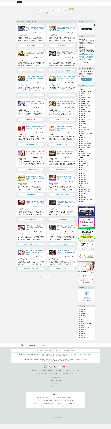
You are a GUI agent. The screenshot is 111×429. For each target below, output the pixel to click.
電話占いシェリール (62, 403)
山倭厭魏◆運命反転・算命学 (62, 119)
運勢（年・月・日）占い (66, 361)
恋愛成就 (83, 113)
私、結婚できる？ (85, 153)
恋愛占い (83, 99)
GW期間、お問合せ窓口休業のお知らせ (86, 44)
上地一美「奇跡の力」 (62, 45)
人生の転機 (84, 175)
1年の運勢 (83, 163)
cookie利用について (68, 373)
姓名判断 (83, 315)
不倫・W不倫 (84, 107)
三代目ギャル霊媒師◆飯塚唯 (62, 194)
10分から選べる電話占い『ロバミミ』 (64, 397)
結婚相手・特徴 (85, 155)
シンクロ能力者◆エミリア (31, 144)
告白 (82, 125)
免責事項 (65, 370)
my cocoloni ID (55, 383)
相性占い (83, 115)
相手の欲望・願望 (85, 105)
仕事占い (46, 361)
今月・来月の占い (85, 165)
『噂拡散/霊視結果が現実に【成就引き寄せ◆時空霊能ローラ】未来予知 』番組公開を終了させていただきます (86, 57)
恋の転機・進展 (85, 101)
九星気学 (83, 325)
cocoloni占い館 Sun (56, 377)
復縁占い (65, 359)
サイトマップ (57, 373)
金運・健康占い (54, 361)
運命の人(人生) (84, 183)
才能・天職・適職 (85, 189)
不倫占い (71, 359)
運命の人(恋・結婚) (86, 143)
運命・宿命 (84, 179)
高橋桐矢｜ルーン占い (31, 119)
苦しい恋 (83, 117)
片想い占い (84, 95)
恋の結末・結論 (85, 93)
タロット (83, 317)
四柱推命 (83, 313)
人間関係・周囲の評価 (86, 199)
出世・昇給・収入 (85, 191)
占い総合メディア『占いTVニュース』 (45, 397)
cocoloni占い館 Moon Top (28, 345)
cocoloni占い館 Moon (55, 380)
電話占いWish (72, 403)
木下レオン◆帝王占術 (62, 219)
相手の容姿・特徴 (85, 145)
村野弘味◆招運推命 (62, 144)
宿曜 (82, 331)
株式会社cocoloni (55, 386)
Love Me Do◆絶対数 (62, 244)
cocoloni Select (64, 406)
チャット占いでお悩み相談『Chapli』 (44, 400)
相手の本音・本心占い (86, 91)
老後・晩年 (84, 181)
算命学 (82, 329)
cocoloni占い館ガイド (33, 370)
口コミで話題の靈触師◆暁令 (31, 169)
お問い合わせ (48, 373)
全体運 (82, 159)
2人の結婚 (83, 127)
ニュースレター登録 (87, 79)
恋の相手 (83, 109)
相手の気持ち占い (50, 359)
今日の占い (84, 169)
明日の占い (84, 167)
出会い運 (83, 137)
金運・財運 (84, 197)
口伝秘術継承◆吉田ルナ (62, 269)
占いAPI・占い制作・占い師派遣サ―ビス (64, 400)
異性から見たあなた (86, 147)
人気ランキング (39, 351)
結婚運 (82, 151)
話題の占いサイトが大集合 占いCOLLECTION (44, 403)
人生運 (82, 173)
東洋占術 (83, 311)
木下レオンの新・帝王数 (31, 70)
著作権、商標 (39, 373)
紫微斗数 (83, 333)
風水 (82, 319)
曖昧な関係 (84, 123)
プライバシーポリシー (75, 370)
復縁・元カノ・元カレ (86, 119)
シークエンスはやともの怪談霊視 (62, 70)
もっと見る (86, 62)
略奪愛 (82, 131)
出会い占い (84, 359)
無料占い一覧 (59, 351)
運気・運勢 (84, 161)
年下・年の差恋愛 (85, 129)
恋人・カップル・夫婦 (86, 133)
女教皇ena (62, 95)
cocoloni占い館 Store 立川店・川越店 (50, 406)
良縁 (82, 139)
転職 (82, 195)
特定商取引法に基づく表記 (54, 370)
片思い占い (59, 359)
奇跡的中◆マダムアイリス (62, 169)
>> (53, 277)
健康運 (82, 201)
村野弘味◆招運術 (31, 194)
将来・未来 (84, 177)
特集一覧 (73, 351)
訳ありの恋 (84, 121)
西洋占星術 (84, 309)
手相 (82, 321)
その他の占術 (84, 337)
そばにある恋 (84, 141)
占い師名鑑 (66, 351)
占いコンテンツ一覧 (49, 351)
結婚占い (77, 359)
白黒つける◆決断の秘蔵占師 (31, 244)
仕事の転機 (84, 193)
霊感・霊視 (84, 335)
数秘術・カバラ (85, 327)
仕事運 (82, 187)
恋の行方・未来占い (86, 97)
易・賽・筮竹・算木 (86, 323)
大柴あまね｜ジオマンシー (31, 95)
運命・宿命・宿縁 (85, 111)
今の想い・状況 (85, 103)
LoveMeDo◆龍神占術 (31, 219)
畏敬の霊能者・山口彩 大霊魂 (31, 269)
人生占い (40, 361)
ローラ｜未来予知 (31, 45)
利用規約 (43, 370)
